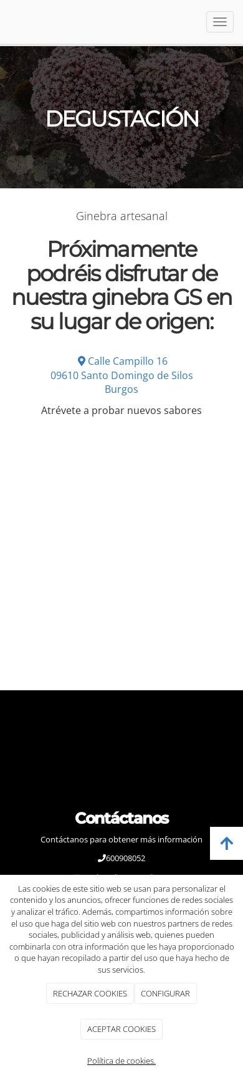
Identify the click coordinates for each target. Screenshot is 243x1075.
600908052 (125, 858)
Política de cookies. (121, 1060)
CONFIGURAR (165, 993)
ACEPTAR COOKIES (121, 1028)
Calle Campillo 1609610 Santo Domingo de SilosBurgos (121, 375)
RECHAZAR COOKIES (90, 993)
